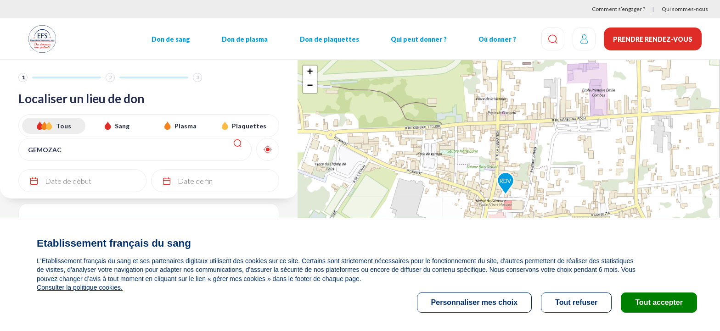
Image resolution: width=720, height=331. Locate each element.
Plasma (185, 126)
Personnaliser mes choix (474, 302)
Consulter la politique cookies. (79, 287)
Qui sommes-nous (685, 9)
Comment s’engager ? (618, 9)
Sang (122, 126)
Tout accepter (659, 302)
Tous (63, 126)
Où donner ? (496, 39)
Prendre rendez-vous (652, 39)
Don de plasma (244, 39)
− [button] (310, 86)
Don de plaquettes (328, 39)
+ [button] (310, 72)
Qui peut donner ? (417, 39)
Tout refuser (576, 302)
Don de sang (170, 39)
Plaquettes (249, 126)
